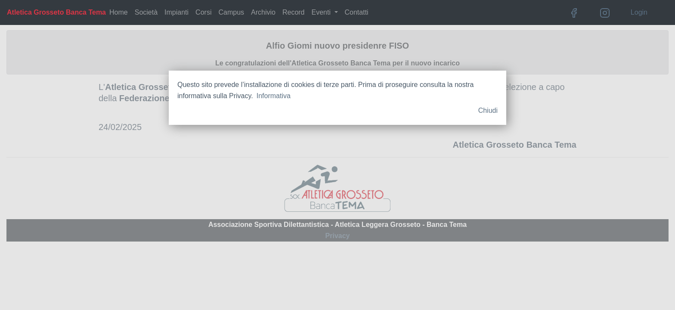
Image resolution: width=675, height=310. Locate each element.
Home (118, 12)
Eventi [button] (322, 12)
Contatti (356, 12)
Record (293, 12)
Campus (231, 12)
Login (639, 12)
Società (146, 12)
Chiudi (488, 110)
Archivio (263, 12)
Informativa (274, 95)
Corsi (203, 12)
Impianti (176, 12)
